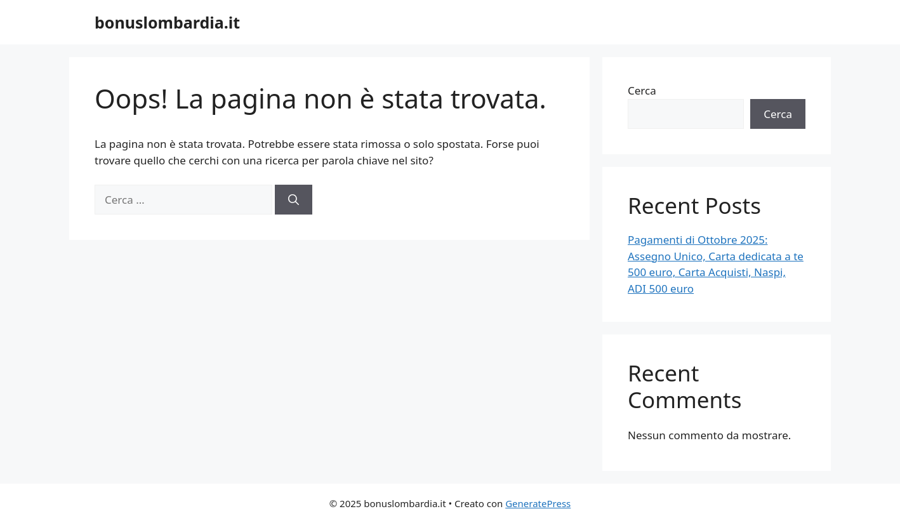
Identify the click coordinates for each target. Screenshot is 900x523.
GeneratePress (538, 503)
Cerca (642, 90)
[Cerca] (293, 200)
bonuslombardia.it (167, 22)
